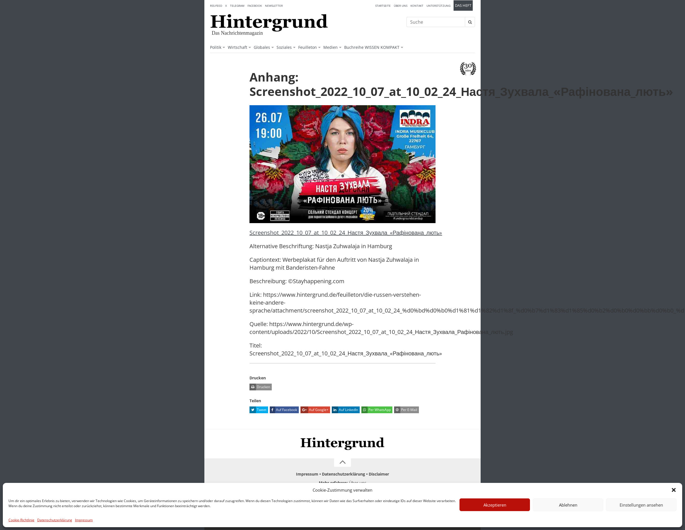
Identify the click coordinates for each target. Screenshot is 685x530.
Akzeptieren (494, 505)
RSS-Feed (216, 6)
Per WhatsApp (376, 409)
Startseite (383, 6)
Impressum (84, 520)
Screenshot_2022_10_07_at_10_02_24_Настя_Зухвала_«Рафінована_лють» (345, 232)
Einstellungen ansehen (641, 505)
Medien (330, 47)
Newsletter (274, 6)
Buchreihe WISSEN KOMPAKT (371, 47)
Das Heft (463, 5)
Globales (262, 47)
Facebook (255, 6)
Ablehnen (568, 505)
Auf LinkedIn (345, 409)
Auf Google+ (314, 409)
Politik (215, 47)
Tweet (257, 409)
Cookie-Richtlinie (21, 520)
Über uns (400, 6)
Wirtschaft (237, 47)
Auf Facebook (283, 409)
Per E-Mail (405, 409)
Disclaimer (379, 474)
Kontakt (416, 6)
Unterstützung (438, 6)
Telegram (237, 6)
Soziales (284, 47)
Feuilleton (307, 47)
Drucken (259, 387)
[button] (674, 490)
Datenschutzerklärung (54, 520)
